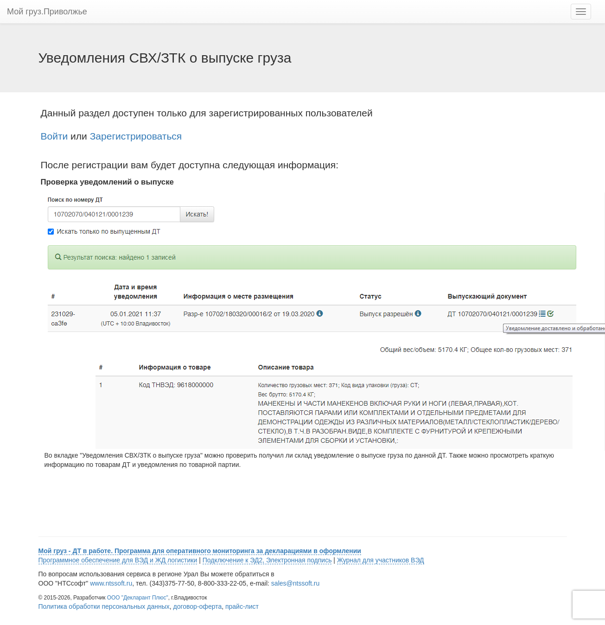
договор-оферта (197, 606)
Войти (54, 136)
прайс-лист (242, 606)
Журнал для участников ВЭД (380, 560)
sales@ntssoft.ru (295, 583)
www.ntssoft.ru (111, 583)
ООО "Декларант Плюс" (137, 597)
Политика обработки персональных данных (104, 606)
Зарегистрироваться (136, 136)
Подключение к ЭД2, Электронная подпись (267, 560)
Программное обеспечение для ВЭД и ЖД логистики (117, 560)
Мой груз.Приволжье (47, 11)
